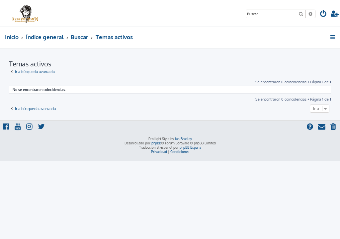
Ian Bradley (183, 139)
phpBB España (190, 147)
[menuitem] (323, 14)
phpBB (156, 143)
